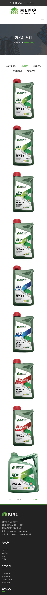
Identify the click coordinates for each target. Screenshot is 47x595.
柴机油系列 (6, 577)
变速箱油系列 (7, 580)
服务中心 (5, 556)
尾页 (36, 499)
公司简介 (5, 550)
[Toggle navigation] (42, 20)
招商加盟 (5, 553)
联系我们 (5, 559)
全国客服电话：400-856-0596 (22, 3)
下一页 (31, 499)
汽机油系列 (6, 574)
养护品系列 (6, 583)
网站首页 (17, 42)
